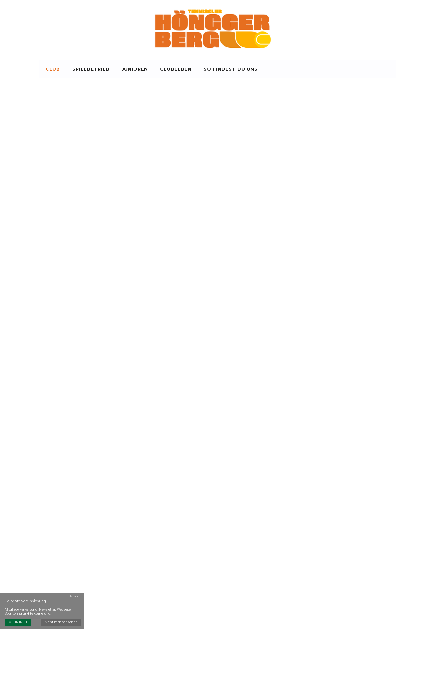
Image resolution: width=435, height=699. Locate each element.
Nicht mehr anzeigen (61, 622)
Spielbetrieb (90, 69)
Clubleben (175, 69)
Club (53, 69)
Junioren (135, 69)
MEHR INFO (17, 622)
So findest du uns (231, 69)
